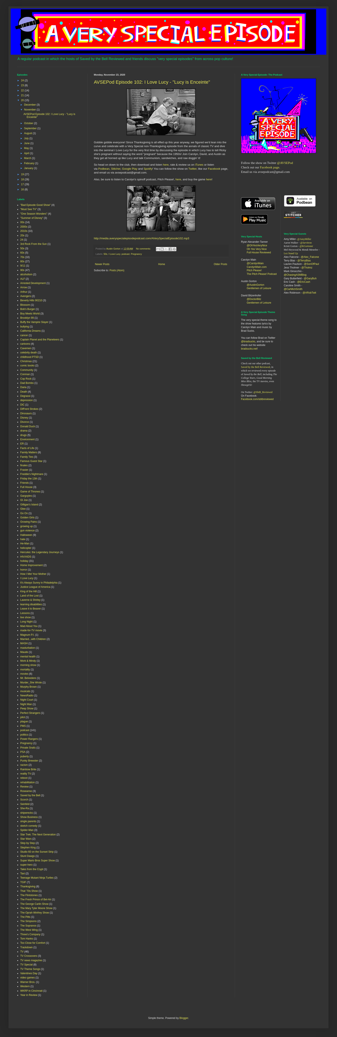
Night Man (26, 704)
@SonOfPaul (311, 263)
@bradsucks (248, 341)
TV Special (26, 964)
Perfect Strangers (30, 712)
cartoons (25, 343)
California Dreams (30, 330)
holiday (24, 560)
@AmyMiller (304, 239)
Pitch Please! (254, 270)
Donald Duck (27, 426)
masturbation (27, 647)
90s (22, 270)
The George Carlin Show (34, 903)
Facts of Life (27, 448)
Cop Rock (26, 378)
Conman (25, 374)
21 (23, 95)
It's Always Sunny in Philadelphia (38, 582)
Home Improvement (31, 565)
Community (26, 370)
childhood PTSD (29, 357)
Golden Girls (27, 517)
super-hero (26, 864)
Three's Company (30, 934)
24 (23, 80)
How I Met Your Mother (33, 573)
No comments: (143, 248)
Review (24, 786)
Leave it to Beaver (30, 608)
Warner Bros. (27, 982)
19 (23, 174)
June (27, 143)
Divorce (24, 421)
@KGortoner (306, 246)
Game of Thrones (30, 491)
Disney (24, 417)
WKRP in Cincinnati (31, 990)
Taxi (22, 873)
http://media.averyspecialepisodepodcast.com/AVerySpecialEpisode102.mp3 (141, 238)
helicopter (25, 547)
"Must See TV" (28, 209)
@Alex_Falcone (310, 256)
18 (23, 179)
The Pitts (25, 916)
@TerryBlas (304, 260)
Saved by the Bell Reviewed (255, 367)
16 (23, 189)
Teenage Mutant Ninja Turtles (37, 877)
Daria (23, 387)
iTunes (198, 164)
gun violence (27, 530)
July (26, 138)
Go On (24, 513)
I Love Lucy (114, 254)
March (28, 158)
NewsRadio (26, 695)
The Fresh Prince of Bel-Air (35, 899)
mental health (28, 656)
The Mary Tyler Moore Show (36, 908)
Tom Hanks (26, 938)
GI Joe (24, 500)
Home (161, 264)
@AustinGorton (255, 284)
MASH (24, 643)
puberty (24, 756)
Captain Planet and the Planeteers (39, 339)
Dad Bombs (27, 383)
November (30, 109)
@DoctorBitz (254, 299)
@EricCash (303, 281)
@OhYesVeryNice (257, 245)
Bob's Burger (27, 309)
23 (23, 85)
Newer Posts (102, 264)
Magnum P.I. (27, 634)
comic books (27, 365)
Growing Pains (28, 521)
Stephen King (28, 847)
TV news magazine (31, 960)
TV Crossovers (28, 955)
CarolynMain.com (257, 266)
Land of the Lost (29, 595)
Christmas (26, 361)
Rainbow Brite (28, 769)
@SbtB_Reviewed (262, 392)
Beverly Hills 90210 (31, 300)
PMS (23, 725)
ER (22, 443)
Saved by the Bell (30, 795)
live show (25, 617)
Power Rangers (29, 738)
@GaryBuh (310, 278)
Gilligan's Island (29, 504)
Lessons (25, 613)
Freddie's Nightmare (31, 474)
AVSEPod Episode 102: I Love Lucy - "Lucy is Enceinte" (152, 82)
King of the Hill (28, 591)
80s (22, 261)
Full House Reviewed (259, 252)
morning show (28, 665)
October (29, 123)
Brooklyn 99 (27, 317)
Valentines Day (28, 973)
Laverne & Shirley (30, 599)
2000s (23, 226)
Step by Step (27, 843)
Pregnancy (136, 254)
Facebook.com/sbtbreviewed (257, 399)
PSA (22, 751)
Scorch (24, 799)
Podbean (104, 168)
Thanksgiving (27, 886)
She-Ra (24, 808)
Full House (26, 487)
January (29, 168)
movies (24, 673)
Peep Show (26, 708)
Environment (27, 439)
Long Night (26, 621)
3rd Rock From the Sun (33, 243)
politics (24, 734)
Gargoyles (26, 495)
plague (24, 721)
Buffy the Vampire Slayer (34, 322)
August (28, 133)
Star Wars (26, 838)
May (27, 148)
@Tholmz (306, 267)
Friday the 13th (28, 478)
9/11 (22, 265)
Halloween (26, 535)
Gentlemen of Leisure (259, 288)
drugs (23, 435)
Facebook (214, 168)
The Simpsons (28, 921)
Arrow (23, 287)
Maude (24, 652)
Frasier (24, 469)
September (30, 128)
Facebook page (269, 167)
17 (23, 184)
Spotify (148, 168)
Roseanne (26, 791)
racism (24, 764)
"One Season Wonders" (33, 213)
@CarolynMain (255, 263)
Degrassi (25, 395)
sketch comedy (28, 825)
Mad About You (29, 626)
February (29, 163)
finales (24, 465)
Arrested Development (33, 283)
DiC (22, 404)
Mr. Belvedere (28, 678)
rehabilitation (27, 782)
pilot (22, 717)
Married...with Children (33, 639)
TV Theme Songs (30, 969)
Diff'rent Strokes (29, 408)
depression (26, 400)
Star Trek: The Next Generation (38, 834)
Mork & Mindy (28, 660)
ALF (22, 278)
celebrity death (28, 352)
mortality (25, 669)
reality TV (25, 773)
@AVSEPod (285, 163)
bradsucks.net (249, 348)
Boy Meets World (30, 313)
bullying (24, 326)
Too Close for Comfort (32, 942)
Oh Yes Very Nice (257, 249)
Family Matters (28, 452)
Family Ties (26, 456)
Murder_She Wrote (31, 682)
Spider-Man (26, 830)
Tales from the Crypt (31, 869)
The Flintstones (29, 895)
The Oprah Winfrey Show (34, 912)
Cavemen (25, 348)
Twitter (192, 168)
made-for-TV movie (31, 630)
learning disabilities (31, 604)
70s (22, 257)
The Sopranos (28, 925)
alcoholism (26, 274)
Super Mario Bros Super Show (37, 860)
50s (105, 254)
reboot (24, 777)
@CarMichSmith (293, 289)
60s (22, 252)
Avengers (25, 296)
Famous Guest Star (31, 461)
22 (23, 90)
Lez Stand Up (291, 253)
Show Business (29, 817)
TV (21, 951)
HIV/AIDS (25, 556)
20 (23, 100)
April (27, 153)
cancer (24, 335)
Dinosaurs (26, 413)
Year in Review (28, 995)
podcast (126, 254)
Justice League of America (35, 586)
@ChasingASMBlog (295, 274)
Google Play (129, 168)
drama (24, 430)
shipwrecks (26, 812)
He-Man (24, 543)
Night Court (26, 699)
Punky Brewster (29, 760)
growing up (26, 526)
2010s (23, 230)
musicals (25, 691)
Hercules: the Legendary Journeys (39, 552)
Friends (24, 482)
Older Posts (220, 264)
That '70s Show (29, 890)
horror (23, 569)
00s (22, 222)
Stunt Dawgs (27, 856)
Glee (23, 508)
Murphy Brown (28, 686)
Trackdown (26, 947)
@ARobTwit (309, 292)
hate (22, 539)
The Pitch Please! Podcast (262, 274)
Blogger (183, 1018)
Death (23, 391)
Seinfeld (24, 804)
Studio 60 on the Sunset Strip (37, 851)
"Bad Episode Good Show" (35, 205)
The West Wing (29, 929)
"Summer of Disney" (31, 218)
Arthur (23, 291)
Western (25, 986)
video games (27, 977)
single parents (28, 821)
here (165, 164)
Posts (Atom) (116, 270)
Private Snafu (28, 747)
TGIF (23, 882)
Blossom (25, 304)
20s (22, 235)
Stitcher (116, 168)
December (30, 104)
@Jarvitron (306, 242)
